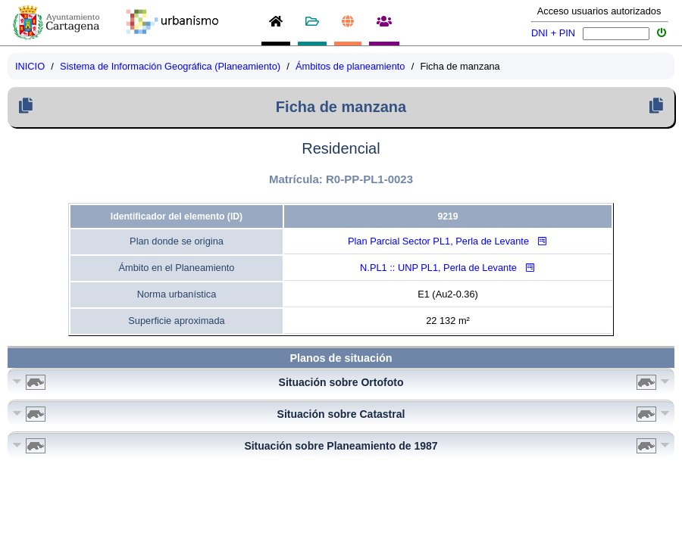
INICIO (30, 66)
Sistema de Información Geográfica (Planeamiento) (170, 66)
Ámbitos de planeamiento (350, 66)
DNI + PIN (553, 33)
